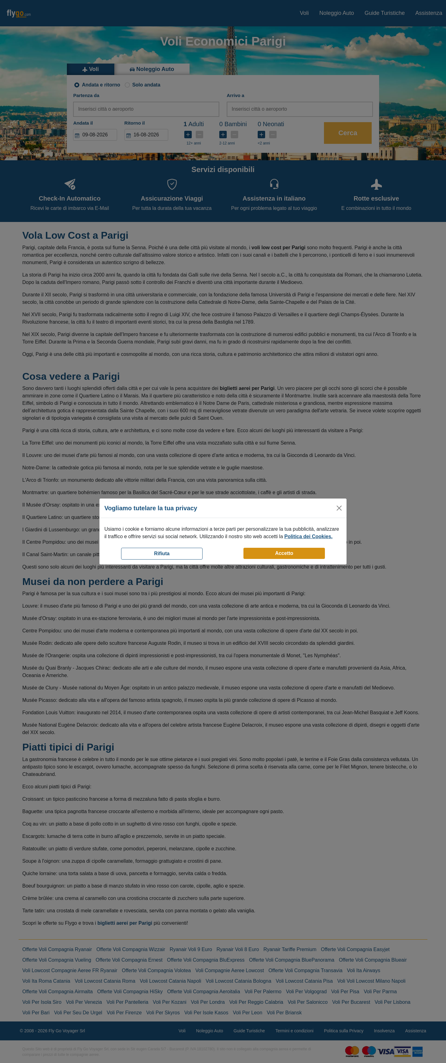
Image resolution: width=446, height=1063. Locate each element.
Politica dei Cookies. (308, 536)
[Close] (339, 508)
